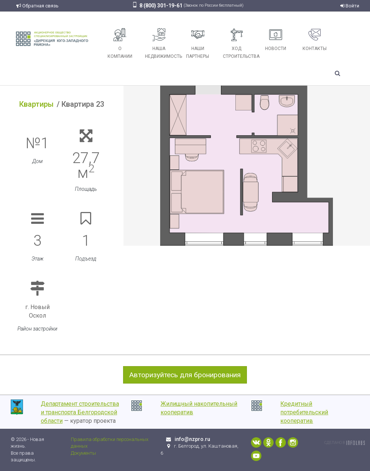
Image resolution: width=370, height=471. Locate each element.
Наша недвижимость (161, 43)
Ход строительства (239, 43)
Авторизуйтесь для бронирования (185, 375)
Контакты (315, 39)
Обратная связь (37, 6)
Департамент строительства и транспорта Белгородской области (80, 412)
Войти (349, 6)
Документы (83, 453)
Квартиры (36, 104)
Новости (275, 39)
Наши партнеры (197, 43)
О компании (120, 43)
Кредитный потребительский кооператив (304, 412)
